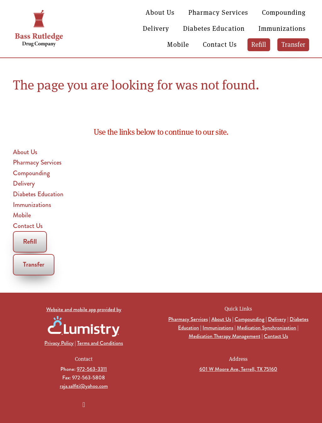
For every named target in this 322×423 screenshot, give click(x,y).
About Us (160, 12)
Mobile (178, 44)
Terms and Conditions (100, 343)
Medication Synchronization (266, 327)
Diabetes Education (214, 28)
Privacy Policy (59, 343)
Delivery (156, 28)
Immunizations (282, 28)
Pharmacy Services (218, 12)
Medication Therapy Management (224, 336)
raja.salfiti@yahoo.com (84, 386)
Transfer (293, 44)
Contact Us (220, 44)
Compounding (284, 12)
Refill (258, 44)
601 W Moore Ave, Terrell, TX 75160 (238, 369)
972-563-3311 (92, 369)
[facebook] (84, 404)
